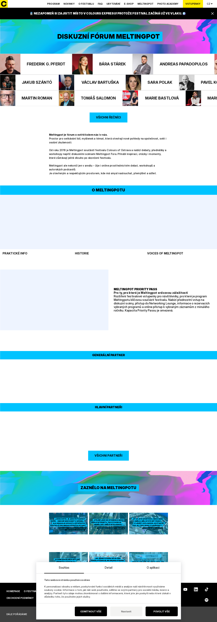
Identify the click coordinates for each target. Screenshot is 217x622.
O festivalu (86, 3)
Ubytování (113, 3)
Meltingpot (145, 3)
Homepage (13, 591)
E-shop (129, 3)
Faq (100, 3)
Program (53, 3)
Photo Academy (168, 3)
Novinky (69, 3)
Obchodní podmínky (20, 598)
